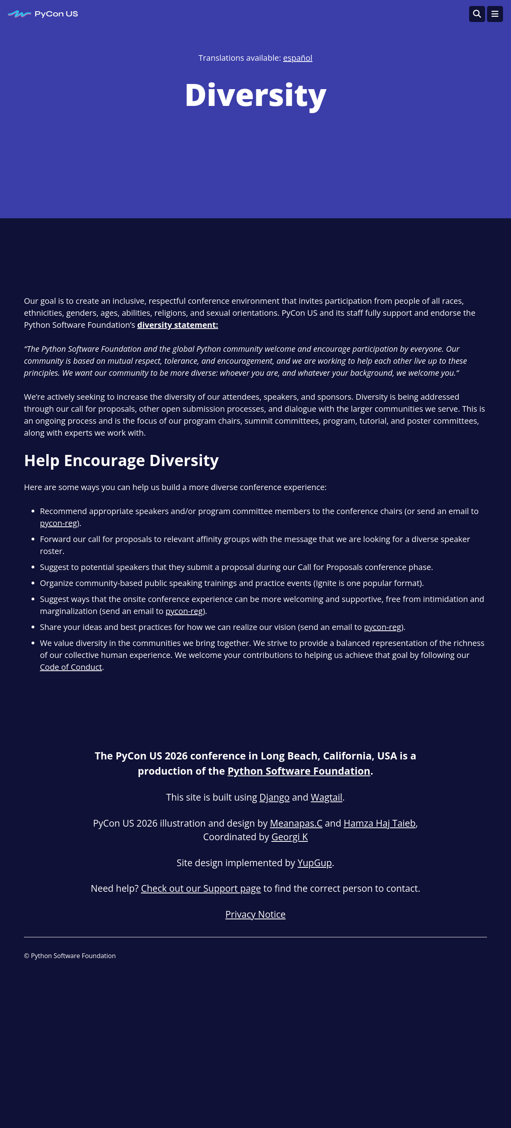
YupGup (314, 862)
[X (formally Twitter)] (482, 956)
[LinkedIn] (446, 956)
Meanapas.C (296, 823)
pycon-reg (58, 523)
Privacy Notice (256, 914)
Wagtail (326, 797)
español (297, 57)
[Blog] (428, 956)
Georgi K (289, 836)
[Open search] (477, 14)
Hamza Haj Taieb (380, 823)
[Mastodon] (464, 956)
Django (274, 797)
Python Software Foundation (299, 770)
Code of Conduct (71, 667)
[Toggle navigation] (495, 14)
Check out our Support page (201, 888)
